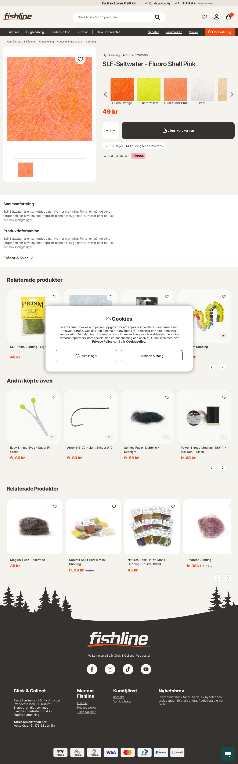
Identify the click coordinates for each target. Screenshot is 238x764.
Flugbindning (35, 32)
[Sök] (119, 17)
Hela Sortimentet (108, 32)
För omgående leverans (146, 146)
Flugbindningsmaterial (70, 41)
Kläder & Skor (60, 32)
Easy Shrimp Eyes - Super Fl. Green (30, 450)
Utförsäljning (219, 32)
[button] (203, 3)
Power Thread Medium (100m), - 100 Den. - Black (203, 450)
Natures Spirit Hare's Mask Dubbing (88, 562)
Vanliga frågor (123, 701)
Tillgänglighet (86, 712)
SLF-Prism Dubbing (194, 347)
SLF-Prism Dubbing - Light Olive (32, 347)
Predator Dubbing (199, 560)
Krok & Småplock (25, 41)
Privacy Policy (102, 341)
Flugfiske (13, 32)
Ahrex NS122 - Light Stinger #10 (89, 447)
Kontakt (118, 697)
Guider (193, 32)
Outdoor (82, 32)
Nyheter (153, 32)
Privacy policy (87, 707)
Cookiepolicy (135, 341)
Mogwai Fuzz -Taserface (27, 560)
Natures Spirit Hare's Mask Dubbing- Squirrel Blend (146, 562)
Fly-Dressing (111, 55)
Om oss (82, 703)
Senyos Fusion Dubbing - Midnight (141, 450)
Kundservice (157, 3)
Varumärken (174, 32)
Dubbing (91, 41)
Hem (9, 41)
